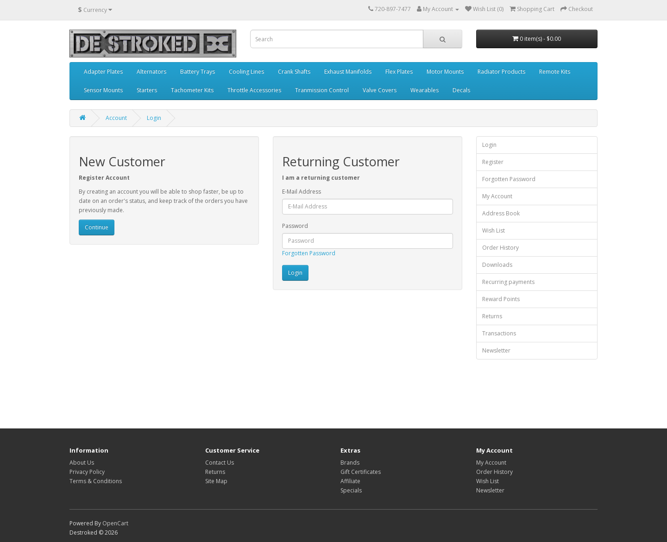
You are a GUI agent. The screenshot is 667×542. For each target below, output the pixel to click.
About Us (81, 462)
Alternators (151, 72)
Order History (500, 248)
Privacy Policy (87, 472)
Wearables (424, 90)
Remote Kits (554, 72)
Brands (349, 462)
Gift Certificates (360, 472)
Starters (147, 90)
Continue (96, 227)
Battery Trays (197, 72)
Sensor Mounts (103, 90)
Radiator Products (501, 72)
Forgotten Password (308, 253)
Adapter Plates (103, 72)
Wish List (493, 230)
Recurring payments (508, 282)
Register (492, 162)
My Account (497, 196)
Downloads (497, 265)
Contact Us (219, 462)
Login (154, 118)
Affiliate (350, 481)
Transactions (499, 333)
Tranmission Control (322, 90)
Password (295, 226)
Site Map (216, 481)
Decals (461, 90)
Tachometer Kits (192, 90)
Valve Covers (379, 90)
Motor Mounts (445, 72)
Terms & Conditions (95, 481)
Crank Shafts (294, 72)
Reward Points (501, 299)
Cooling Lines (246, 72)
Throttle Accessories (254, 90)
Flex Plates (399, 72)
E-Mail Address (301, 191)
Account (116, 118)
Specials (351, 490)
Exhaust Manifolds (347, 72)
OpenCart (115, 523)
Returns (492, 316)
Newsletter (496, 350)
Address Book (501, 213)
